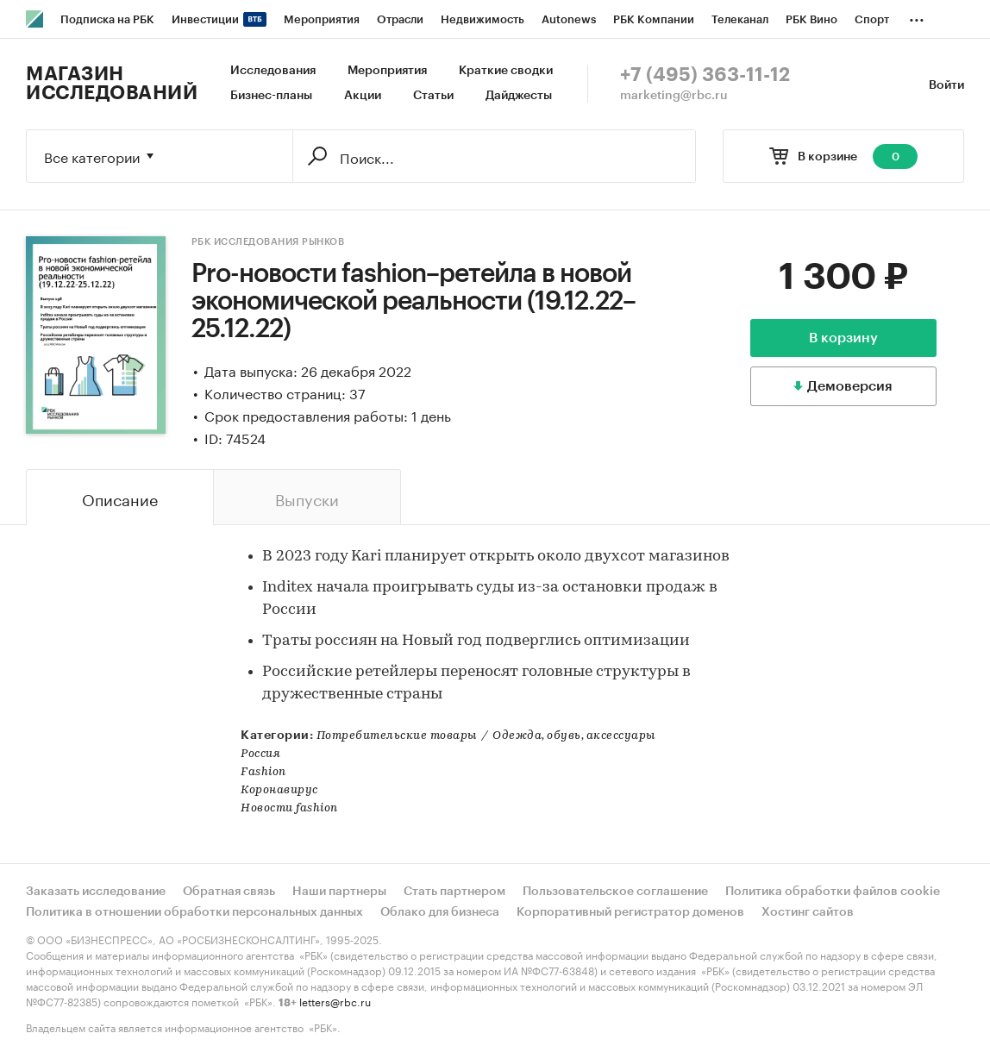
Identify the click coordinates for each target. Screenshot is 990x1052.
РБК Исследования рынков (268, 242)
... (916, 16)
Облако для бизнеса (439, 912)
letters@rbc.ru (335, 1001)
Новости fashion (289, 808)
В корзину (843, 338)
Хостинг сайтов (807, 912)
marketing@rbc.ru (674, 96)
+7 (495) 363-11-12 (705, 75)
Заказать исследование (96, 892)
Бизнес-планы (271, 96)
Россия (260, 754)
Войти (946, 85)
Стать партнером (454, 892)
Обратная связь (229, 892)
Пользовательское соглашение (615, 892)
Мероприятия (387, 71)
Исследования (273, 71)
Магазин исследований (111, 84)
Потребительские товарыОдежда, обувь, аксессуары (485, 736)
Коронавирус (279, 790)
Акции (362, 96)
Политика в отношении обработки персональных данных (194, 912)
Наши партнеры (339, 892)
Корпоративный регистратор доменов (630, 912)
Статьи (433, 96)
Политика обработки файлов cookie (832, 892)
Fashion (263, 772)
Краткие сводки (506, 71)
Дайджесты (519, 96)
